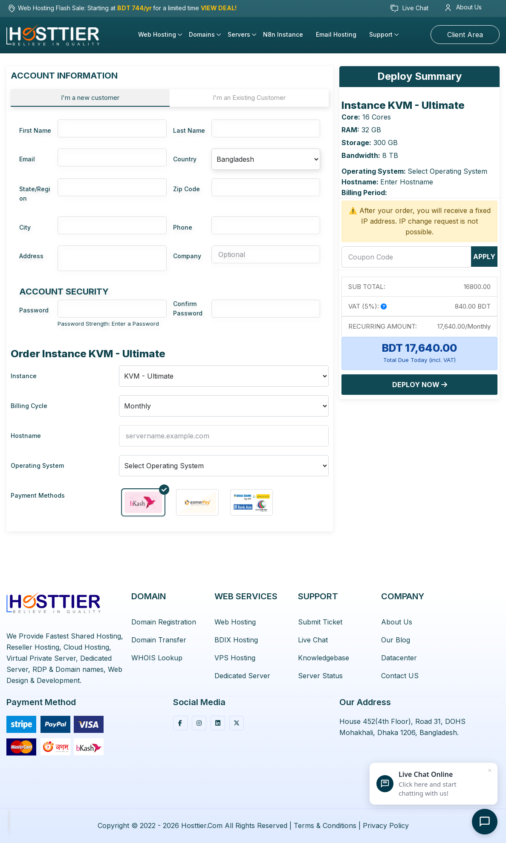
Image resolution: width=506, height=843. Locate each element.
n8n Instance (283, 34)
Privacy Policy (386, 825)
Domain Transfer (158, 640)
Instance (24, 375)
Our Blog (395, 640)
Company (187, 256)
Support (381, 34)
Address (31, 256)
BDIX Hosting (236, 640)
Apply (484, 256)
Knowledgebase (323, 657)
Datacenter (399, 657)
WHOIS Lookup (156, 657)
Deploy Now (419, 384)
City (25, 227)
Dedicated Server (242, 675)
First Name (35, 130)
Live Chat (409, 8)
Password (34, 310)
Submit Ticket (320, 622)
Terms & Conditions (325, 825)
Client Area (465, 34)
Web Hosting (157, 34)
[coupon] (406, 257)
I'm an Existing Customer (249, 97)
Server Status (320, 675)
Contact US (400, 675)
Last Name (189, 130)
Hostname (26, 435)
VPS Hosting (234, 657)
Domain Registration (163, 622)
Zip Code (186, 189)
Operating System (37, 465)
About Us (463, 7)
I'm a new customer (90, 97)
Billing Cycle (29, 405)
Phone (182, 227)
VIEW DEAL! (219, 8)
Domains (202, 34)
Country (185, 159)
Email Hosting (336, 34)
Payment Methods (38, 495)
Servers (239, 34)
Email (27, 159)
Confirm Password (187, 308)
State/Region (34, 193)
